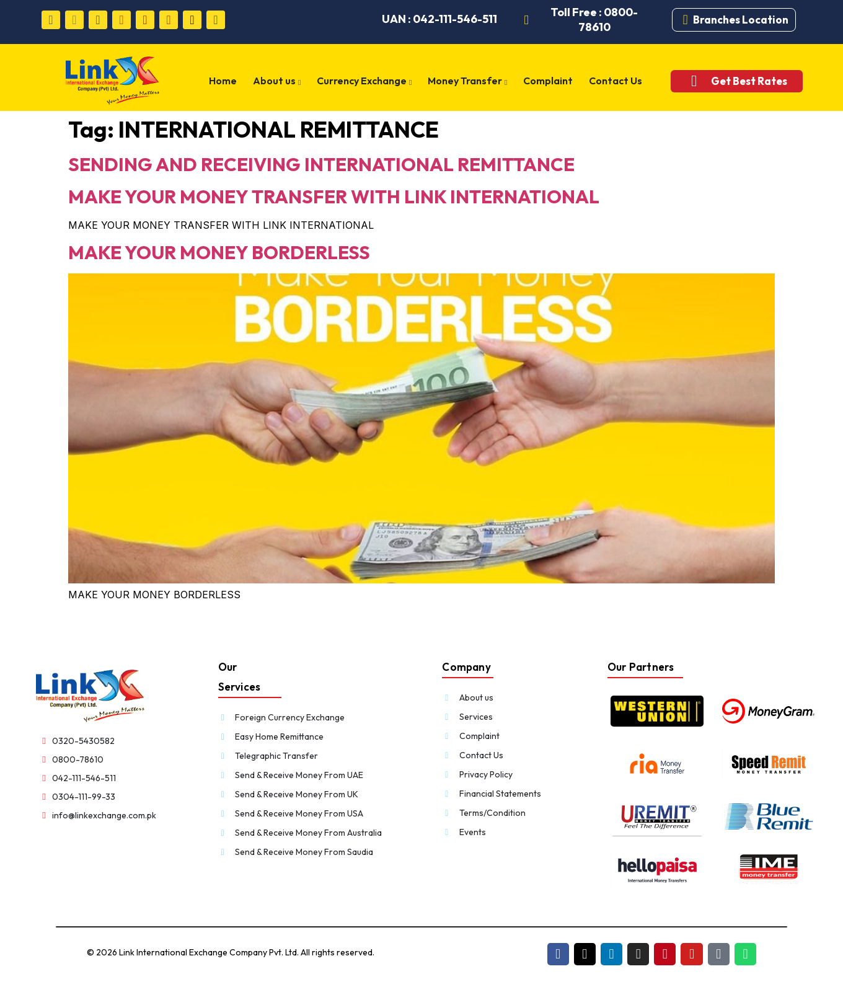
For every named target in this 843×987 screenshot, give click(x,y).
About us (282, 81)
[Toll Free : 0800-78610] (527, 20)
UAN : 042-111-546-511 (439, 19)
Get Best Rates (744, 80)
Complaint (548, 80)
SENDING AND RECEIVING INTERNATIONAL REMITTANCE (321, 164)
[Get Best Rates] (689, 81)
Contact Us (614, 80)
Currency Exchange (367, 81)
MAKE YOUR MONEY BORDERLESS (219, 252)
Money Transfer (469, 81)
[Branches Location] (685, 20)
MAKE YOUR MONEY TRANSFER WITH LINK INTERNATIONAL (333, 196)
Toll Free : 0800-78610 (594, 19)
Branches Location (740, 19)
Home (230, 80)
